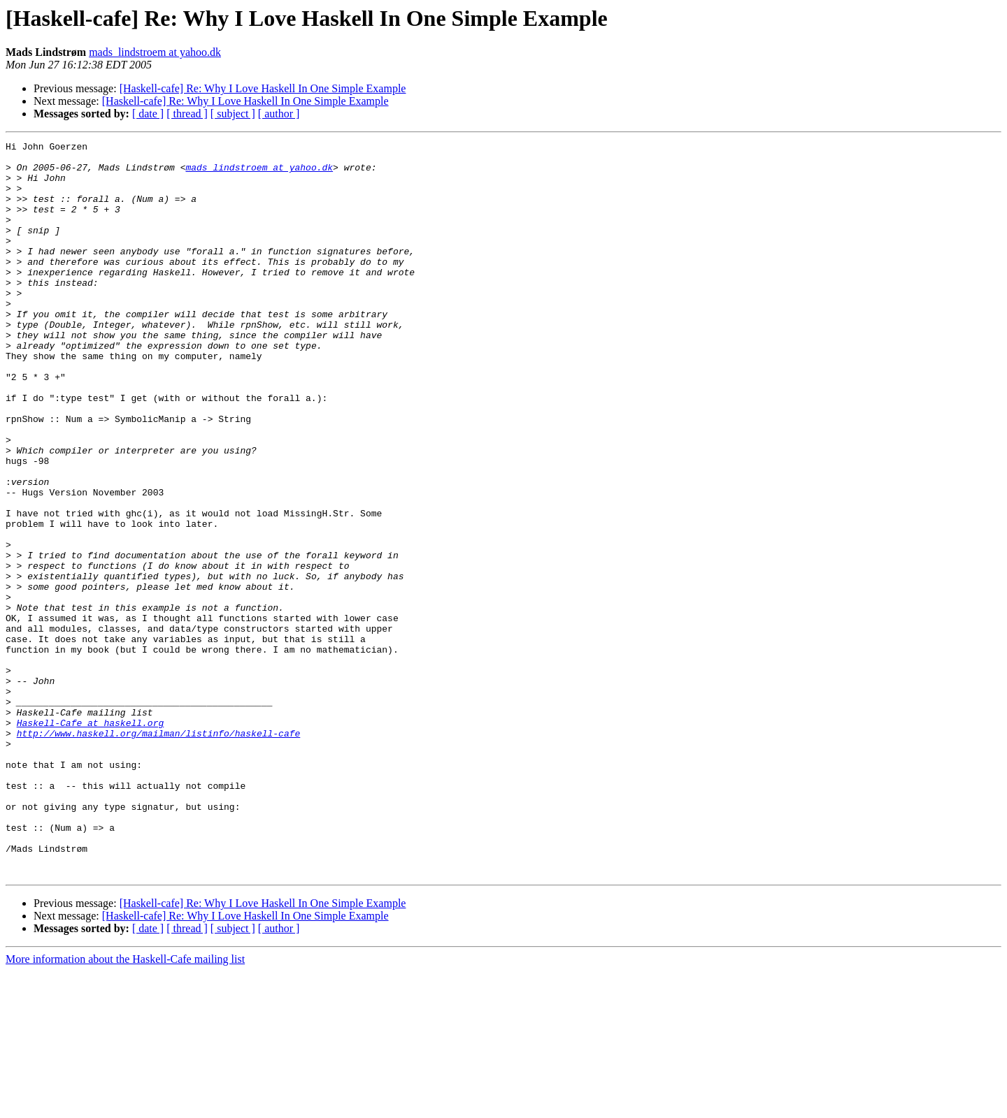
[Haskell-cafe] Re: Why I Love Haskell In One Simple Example (263, 88)
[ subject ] (232, 113)
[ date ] (148, 113)
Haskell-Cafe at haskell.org (90, 840)
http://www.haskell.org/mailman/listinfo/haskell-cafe (159, 852)
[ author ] (279, 113)
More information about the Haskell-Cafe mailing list (125, 1106)
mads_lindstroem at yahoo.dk (155, 52)
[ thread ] (187, 113)
